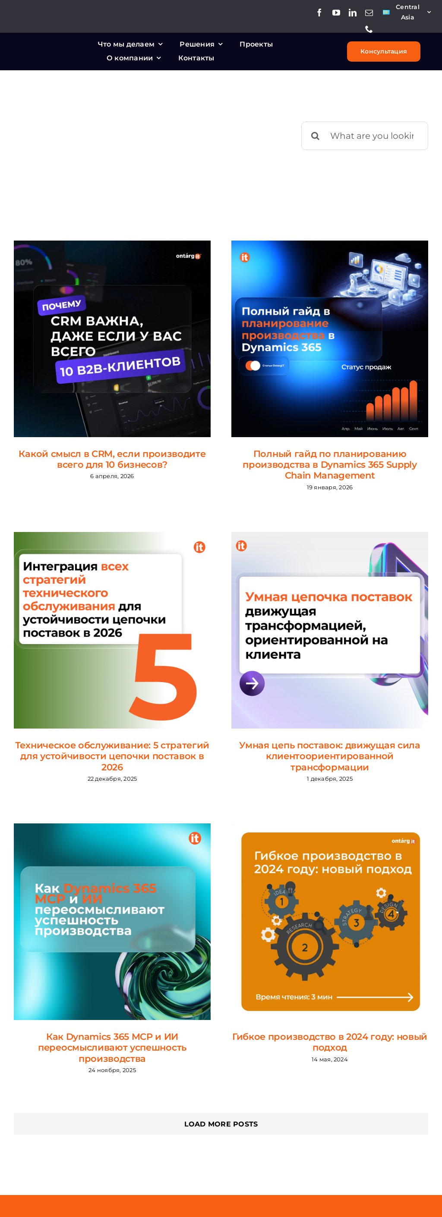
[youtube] (336, 12)
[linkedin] (353, 12)
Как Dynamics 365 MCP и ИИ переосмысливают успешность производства (112, 1047)
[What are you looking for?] (364, 136)
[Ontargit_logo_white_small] (54, 45)
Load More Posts (221, 1124)
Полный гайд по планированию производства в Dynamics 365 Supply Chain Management (330, 464)
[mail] (369, 12)
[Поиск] (315, 136)
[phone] (369, 29)
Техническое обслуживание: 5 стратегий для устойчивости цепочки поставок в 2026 (112, 756)
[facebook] (319, 12)
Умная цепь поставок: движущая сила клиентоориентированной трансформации (329, 756)
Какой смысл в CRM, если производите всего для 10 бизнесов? (112, 459)
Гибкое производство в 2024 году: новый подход (329, 1042)
